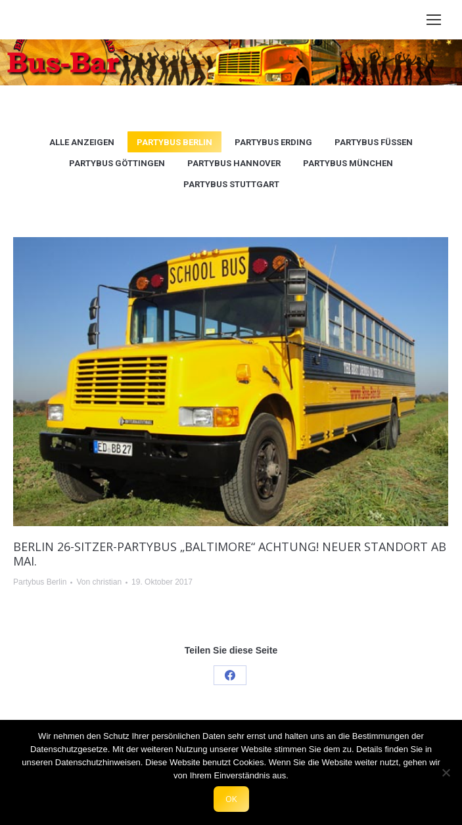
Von (99, 582)
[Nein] (445, 772)
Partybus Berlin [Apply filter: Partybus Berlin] (174, 142)
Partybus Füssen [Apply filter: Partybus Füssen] (374, 142)
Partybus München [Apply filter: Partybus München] (348, 163)
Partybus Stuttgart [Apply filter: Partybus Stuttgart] (231, 184)
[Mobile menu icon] (434, 20)
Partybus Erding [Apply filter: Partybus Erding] (273, 142)
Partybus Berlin (39, 582)
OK (231, 799)
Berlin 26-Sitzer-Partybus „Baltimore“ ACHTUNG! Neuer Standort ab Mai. (229, 554)
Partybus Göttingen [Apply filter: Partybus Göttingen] (117, 163)
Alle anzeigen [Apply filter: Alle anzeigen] (81, 142)
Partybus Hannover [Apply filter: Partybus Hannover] (234, 163)
